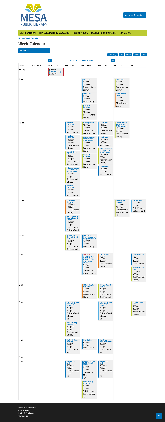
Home (21, 38)
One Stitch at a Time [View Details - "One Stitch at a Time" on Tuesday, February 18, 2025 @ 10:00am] (72, 153)
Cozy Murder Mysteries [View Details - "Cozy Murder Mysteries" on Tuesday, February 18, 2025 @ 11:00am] (71, 201)
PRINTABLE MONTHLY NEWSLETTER (54, 32)
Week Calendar (32, 38)
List (121, 55)
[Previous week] (50, 60)
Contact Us (23, 416)
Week (137, 55)
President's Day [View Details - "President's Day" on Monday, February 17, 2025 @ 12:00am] (56, 71)
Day (143, 55)
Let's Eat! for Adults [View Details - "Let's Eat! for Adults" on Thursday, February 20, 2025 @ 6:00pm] (104, 362)
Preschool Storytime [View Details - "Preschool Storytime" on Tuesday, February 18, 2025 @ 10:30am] (70, 186)
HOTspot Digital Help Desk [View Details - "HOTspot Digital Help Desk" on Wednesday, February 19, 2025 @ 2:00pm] (88, 285)
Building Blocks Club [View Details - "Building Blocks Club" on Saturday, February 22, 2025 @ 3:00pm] (138, 303)
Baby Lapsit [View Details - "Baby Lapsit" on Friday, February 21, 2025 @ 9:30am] (120, 79)
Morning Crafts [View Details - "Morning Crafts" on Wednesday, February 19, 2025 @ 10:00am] (88, 123)
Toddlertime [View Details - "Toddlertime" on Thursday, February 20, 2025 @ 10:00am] (104, 123)
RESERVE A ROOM (80, 32)
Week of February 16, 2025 (81, 60)
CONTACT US (125, 32)
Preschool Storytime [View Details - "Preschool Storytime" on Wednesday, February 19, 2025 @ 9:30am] (86, 106)
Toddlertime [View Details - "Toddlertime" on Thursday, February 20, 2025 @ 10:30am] (104, 166)
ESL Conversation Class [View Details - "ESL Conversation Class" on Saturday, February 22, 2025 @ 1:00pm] (138, 255)
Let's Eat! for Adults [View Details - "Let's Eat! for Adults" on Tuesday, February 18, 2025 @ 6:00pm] (71, 362)
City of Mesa (23, 410)
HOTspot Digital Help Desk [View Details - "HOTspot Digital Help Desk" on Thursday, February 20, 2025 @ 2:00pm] (105, 285)
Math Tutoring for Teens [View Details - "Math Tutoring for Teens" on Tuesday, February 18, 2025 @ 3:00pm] (72, 323)
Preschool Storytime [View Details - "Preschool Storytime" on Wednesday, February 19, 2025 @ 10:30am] (86, 155)
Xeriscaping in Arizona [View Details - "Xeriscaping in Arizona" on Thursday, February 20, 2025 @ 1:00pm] (104, 255)
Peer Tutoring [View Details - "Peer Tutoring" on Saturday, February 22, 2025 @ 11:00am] (137, 200)
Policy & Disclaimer (26, 413)
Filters (26, 50)
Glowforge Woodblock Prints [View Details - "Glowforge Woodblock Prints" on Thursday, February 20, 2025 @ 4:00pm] (106, 340)
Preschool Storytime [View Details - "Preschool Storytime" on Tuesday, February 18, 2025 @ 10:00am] (70, 123)
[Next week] (113, 60)
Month (128, 55)
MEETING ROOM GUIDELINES (104, 32)
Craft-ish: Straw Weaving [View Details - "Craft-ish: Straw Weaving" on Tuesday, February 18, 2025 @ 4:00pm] (72, 340)
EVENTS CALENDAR (28, 32)
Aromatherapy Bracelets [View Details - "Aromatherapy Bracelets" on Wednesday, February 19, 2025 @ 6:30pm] (88, 382)
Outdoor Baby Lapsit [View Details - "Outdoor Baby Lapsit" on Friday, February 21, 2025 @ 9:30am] (121, 94)
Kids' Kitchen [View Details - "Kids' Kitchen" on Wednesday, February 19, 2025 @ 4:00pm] (87, 340)
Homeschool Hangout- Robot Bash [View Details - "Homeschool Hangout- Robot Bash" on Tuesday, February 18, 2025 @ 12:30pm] (72, 237)
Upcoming (112, 55)
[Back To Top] (159, 416)
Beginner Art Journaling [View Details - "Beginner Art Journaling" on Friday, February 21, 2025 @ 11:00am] (120, 201)
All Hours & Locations (134, 15)
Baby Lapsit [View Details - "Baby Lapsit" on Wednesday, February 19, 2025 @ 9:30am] (87, 79)
